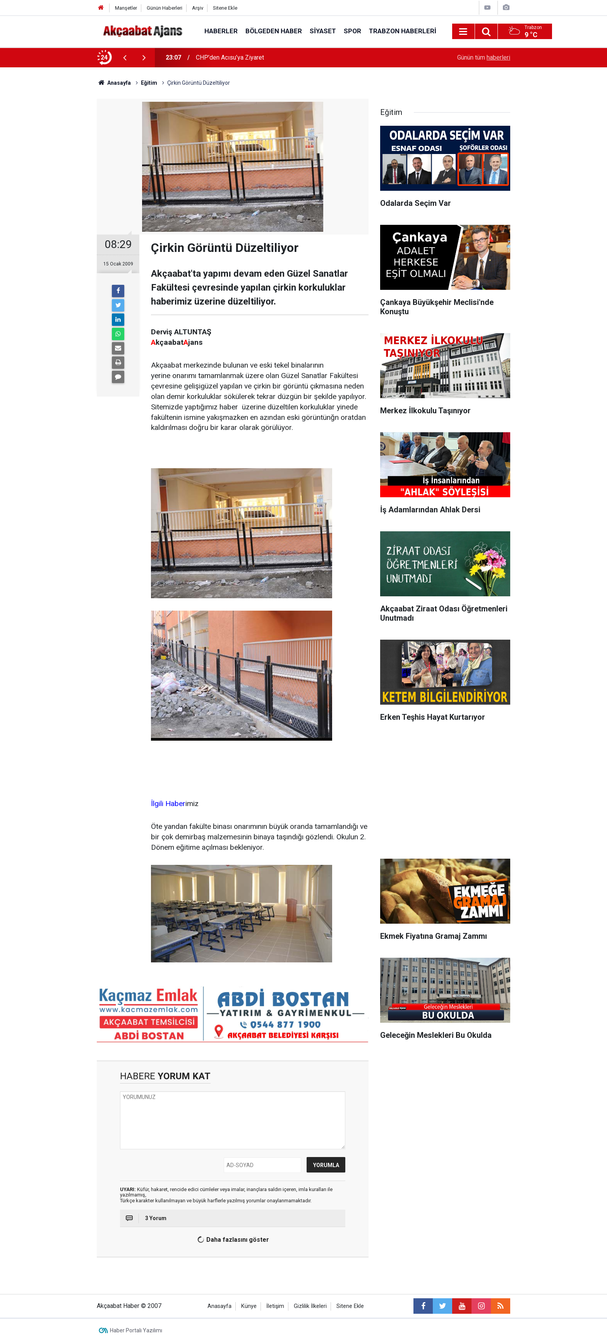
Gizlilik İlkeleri (310, 1306)
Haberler (221, 31)
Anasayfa (219, 1306)
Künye (249, 1306)
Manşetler (126, 8)
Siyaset (323, 31)
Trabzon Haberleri (402, 31)
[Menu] (463, 31)
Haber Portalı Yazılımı (136, 1330)
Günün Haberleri (164, 8)
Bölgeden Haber (273, 31)
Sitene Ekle (225, 8)
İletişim (275, 1306)
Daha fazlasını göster (231, 1240)
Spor (352, 31)
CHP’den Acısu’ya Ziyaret (230, 57)
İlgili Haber (168, 803)
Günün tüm (483, 57)
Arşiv (197, 8)
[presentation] (124, 57)
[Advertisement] (52, 203)
